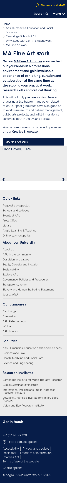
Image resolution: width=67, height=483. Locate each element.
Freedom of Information (35, 453)
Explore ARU (10, 274)
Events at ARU (11, 215)
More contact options (20, 442)
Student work (43, 40)
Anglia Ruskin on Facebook (5, 429)
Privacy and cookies (36, 448)
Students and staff (50, 5)
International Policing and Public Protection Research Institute (29, 391)
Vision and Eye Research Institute (23, 405)
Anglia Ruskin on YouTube (21, 429)
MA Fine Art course (28, 61)
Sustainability (11, 269)
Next (62, 179)
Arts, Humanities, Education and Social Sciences (32, 348)
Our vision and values (16, 259)
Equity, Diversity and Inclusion (21, 264)
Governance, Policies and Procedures (26, 279)
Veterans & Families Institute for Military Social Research (31, 399)
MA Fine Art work (17, 142)
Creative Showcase (25, 131)
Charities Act (11, 457)
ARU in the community (17, 254)
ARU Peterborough (14, 321)
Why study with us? (18, 40)
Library (7, 225)
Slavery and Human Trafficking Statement (28, 289)
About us (8, 249)
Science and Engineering (18, 363)
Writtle (7, 326)
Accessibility (11, 448)
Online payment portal (16, 235)
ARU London (11, 331)
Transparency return (15, 284)
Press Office (10, 220)
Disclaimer (9, 453)
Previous (4, 179)
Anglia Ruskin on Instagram (10, 429)
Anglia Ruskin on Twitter (15, 429)
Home (6, 24)
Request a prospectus (16, 205)
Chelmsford (10, 316)
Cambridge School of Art (21, 36)
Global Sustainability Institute (20, 384)
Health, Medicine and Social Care (23, 358)
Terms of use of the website (21, 461)
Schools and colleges (16, 210)
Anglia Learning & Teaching (19, 230)
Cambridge (9, 311)
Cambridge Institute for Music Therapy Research (32, 379)
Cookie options (12, 468)
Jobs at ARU (10, 294)
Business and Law (14, 353)
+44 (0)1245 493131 (15, 435)
